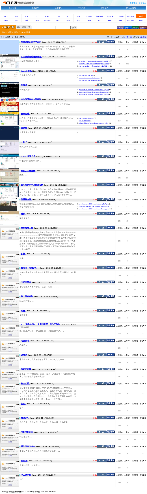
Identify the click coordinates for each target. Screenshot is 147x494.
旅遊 (6, 20)
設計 (58, 20)
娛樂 (78, 16)
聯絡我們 (104, 8)
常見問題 (81, 8)
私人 (68, 16)
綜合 (6, 16)
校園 (110, 20)
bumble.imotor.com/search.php (89, 80)
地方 (26, 20)
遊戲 (16, 16)
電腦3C (47, 16)
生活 (141, 16)
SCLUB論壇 (131, 8)
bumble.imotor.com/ (86, 75)
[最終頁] (143, 37)
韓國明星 (99, 16)
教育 (68, 20)
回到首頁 (12, 8)
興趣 (89, 20)
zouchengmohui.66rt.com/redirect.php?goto (94, 204)
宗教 (120, 20)
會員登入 (142, 3)
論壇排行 (58, 8)
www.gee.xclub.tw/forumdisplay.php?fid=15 (94, 66)
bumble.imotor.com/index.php (89, 78)
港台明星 (109, 16)
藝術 (16, 20)
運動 (99, 20)
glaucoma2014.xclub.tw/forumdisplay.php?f (94, 92)
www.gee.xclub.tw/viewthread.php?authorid (94, 63)
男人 (37, 16)
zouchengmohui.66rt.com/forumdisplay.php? (94, 206)
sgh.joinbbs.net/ (84, 120)
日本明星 (120, 16)
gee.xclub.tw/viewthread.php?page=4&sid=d (94, 61)
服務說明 (35, 8)
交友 (78, 20)
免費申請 (133, 3)
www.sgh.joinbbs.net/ (86, 118)
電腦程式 (47, 20)
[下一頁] (129, 37)
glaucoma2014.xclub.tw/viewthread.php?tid (94, 89)
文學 (58, 16)
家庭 (141, 20)
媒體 (37, 20)
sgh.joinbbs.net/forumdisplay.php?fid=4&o (93, 123)
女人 (26, 16)
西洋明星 (130, 16)
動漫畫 (89, 16)
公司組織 (130, 20)
